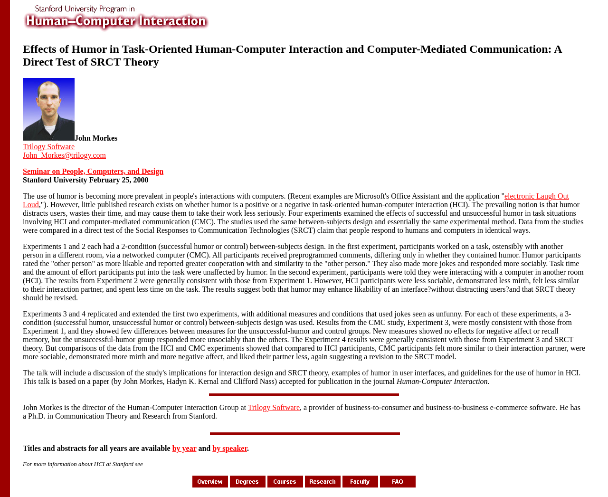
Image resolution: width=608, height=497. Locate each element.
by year (184, 448)
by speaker (229, 448)
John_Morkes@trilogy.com (64, 155)
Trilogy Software (49, 147)
